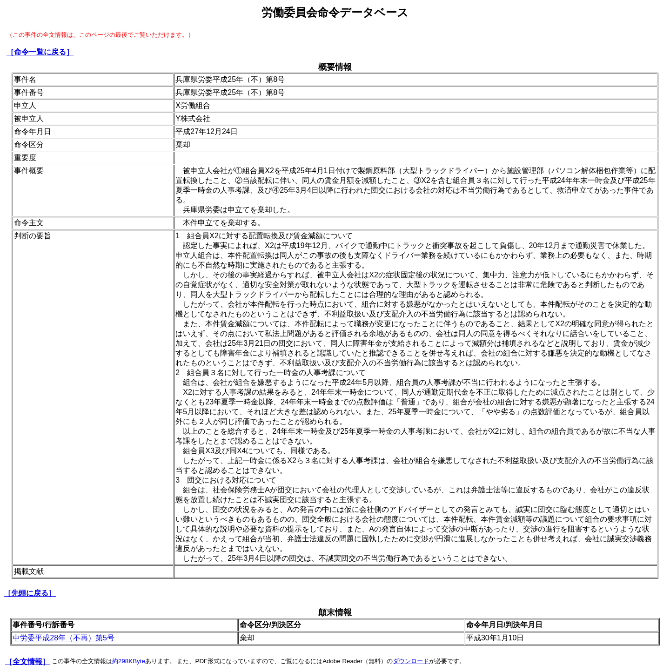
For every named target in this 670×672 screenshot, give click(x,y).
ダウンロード (411, 661)
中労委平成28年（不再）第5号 (63, 638)
